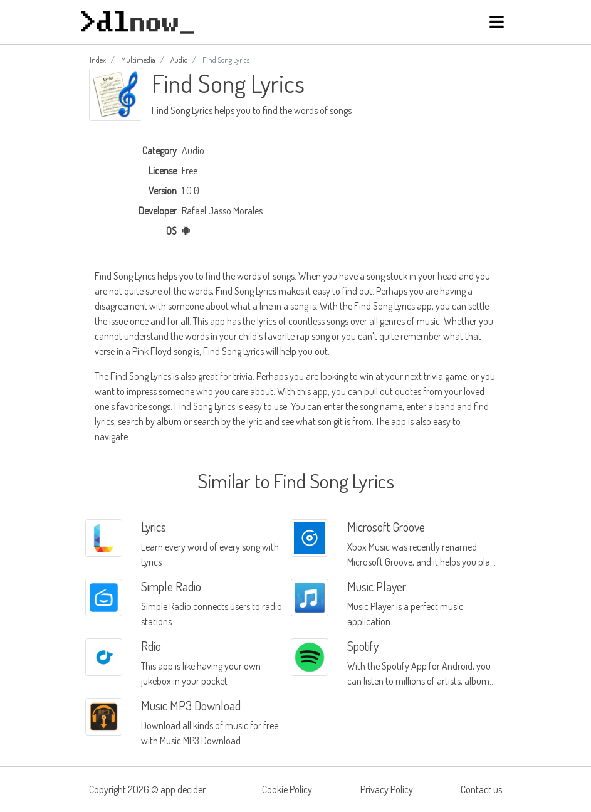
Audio (178, 60)
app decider (183, 789)
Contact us (481, 789)
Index (98, 60)
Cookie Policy (287, 789)
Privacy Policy (386, 789)
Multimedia (138, 60)
